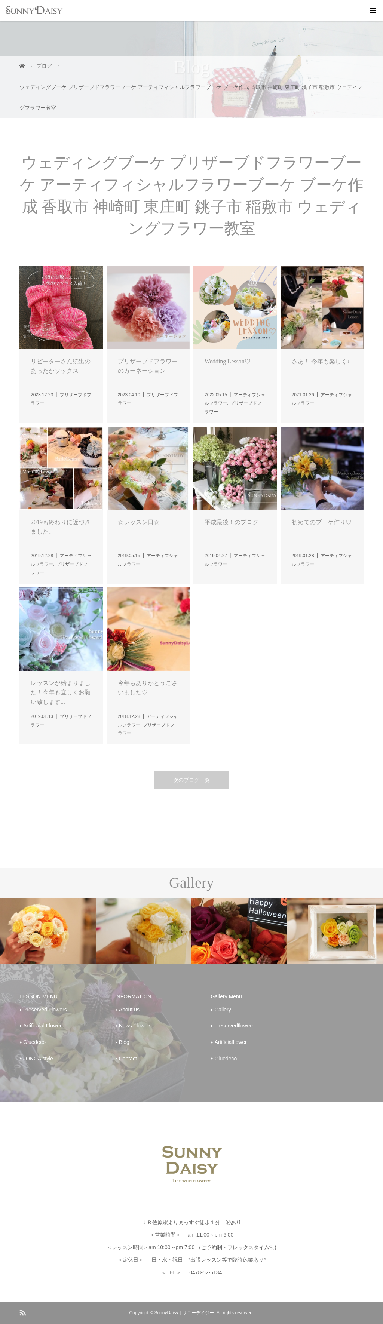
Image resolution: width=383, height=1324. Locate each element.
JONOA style (38, 1059)
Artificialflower (230, 1042)
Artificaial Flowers (43, 1026)
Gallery (222, 1010)
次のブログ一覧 (191, 780)
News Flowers (135, 1026)
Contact (128, 1059)
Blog (124, 1042)
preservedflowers (234, 1026)
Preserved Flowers (45, 1010)
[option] (48, 931)
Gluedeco (34, 1042)
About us (129, 1010)
